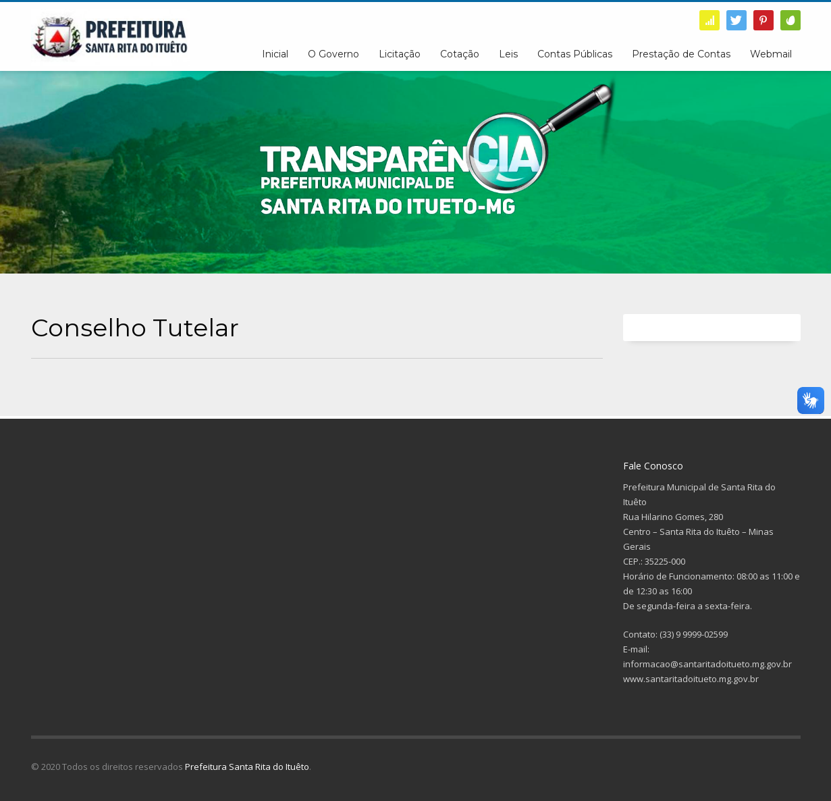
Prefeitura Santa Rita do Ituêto (247, 766)
